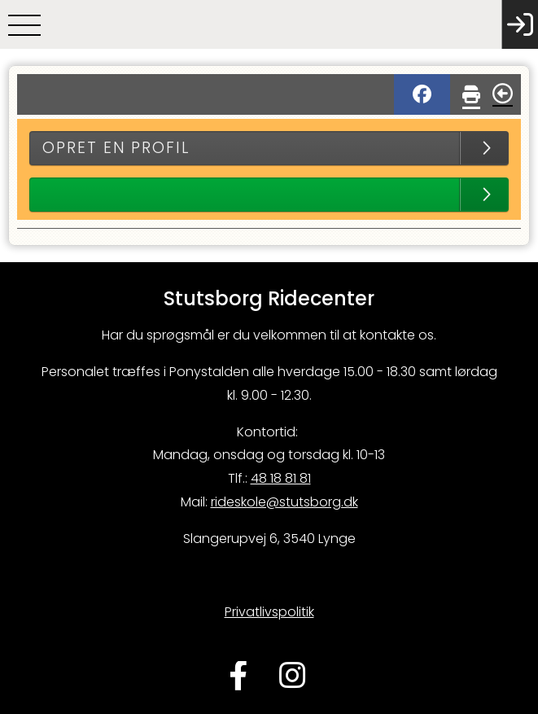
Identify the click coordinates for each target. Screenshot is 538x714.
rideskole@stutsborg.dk (284, 502)
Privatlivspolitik (269, 611)
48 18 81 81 (281, 478)
